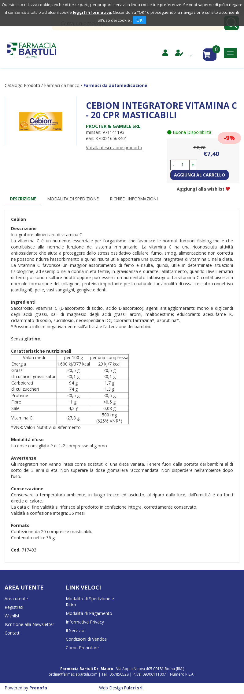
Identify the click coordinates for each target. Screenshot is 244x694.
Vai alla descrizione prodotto (114, 147)
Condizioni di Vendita (86, 639)
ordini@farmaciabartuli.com (73, 674)
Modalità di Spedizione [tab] (73, 199)
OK (139, 20)
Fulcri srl (133, 688)
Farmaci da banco (61, 85)
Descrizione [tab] (23, 199)
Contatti (12, 633)
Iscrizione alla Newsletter (29, 624)
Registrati (14, 607)
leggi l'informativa (92, 12)
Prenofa (38, 688)
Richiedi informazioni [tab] (134, 199)
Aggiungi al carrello (199, 175)
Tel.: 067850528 (116, 674)
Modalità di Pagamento (89, 613)
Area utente (16, 598)
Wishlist (12, 616)
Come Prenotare (82, 647)
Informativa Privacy (85, 622)
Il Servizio (75, 630)
